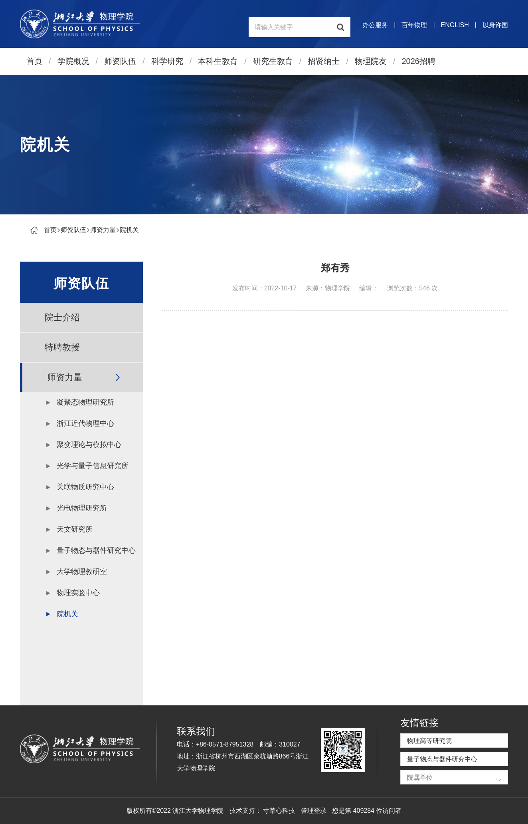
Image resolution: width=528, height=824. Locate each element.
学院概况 (73, 61)
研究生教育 (273, 61)
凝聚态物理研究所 (85, 402)
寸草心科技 (279, 810)
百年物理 (414, 25)
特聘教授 (62, 347)
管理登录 (313, 810)
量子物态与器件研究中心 (96, 550)
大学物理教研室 (82, 572)
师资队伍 (120, 61)
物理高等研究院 (429, 740)
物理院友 (371, 61)
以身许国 (495, 25)
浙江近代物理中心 (85, 423)
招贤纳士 (324, 61)
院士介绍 (62, 317)
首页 (34, 61)
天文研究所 (75, 529)
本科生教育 (218, 61)
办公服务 (375, 25)
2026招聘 (419, 61)
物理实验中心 (78, 593)
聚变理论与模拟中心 (89, 445)
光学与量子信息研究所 (93, 466)
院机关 (129, 229)
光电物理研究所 (82, 508)
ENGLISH (455, 25)
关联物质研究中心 (85, 487)
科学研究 (167, 61)
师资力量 (103, 229)
